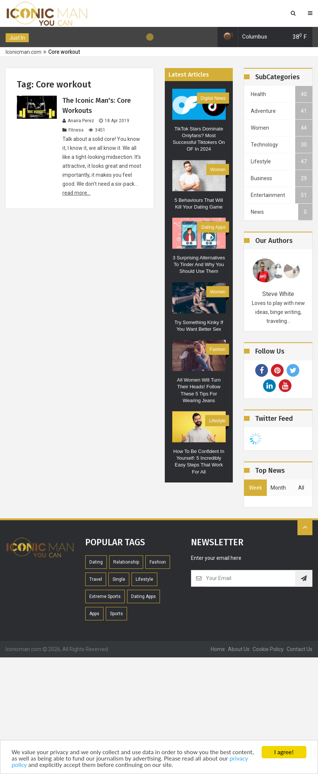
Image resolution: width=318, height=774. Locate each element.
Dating (96, 562)
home (218, 649)
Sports (116, 613)
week (255, 488)
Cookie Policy (268, 649)
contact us (299, 649)
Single (118, 579)
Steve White (278, 293)
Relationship (126, 562)
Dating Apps (213, 227)
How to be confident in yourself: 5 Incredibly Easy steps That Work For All (198, 461)
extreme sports (105, 596)
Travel (95, 579)
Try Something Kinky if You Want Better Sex (199, 325)
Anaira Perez (78, 120)
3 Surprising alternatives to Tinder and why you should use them (199, 264)
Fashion (218, 349)
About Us (239, 649)
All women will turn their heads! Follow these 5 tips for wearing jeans (199, 390)
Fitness (73, 130)
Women (217, 169)
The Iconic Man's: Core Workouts (96, 105)
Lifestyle (217, 420)
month (278, 488)
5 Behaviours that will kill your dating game (199, 203)
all (301, 488)
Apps (94, 613)
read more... (76, 193)
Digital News (213, 98)
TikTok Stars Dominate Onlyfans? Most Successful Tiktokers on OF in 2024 (199, 139)
